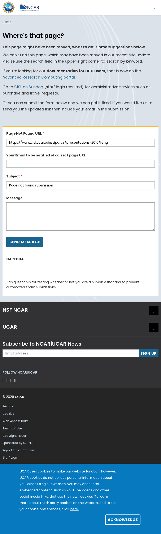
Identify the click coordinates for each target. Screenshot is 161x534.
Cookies (8, 414)
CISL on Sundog (28, 86)
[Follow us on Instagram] (12, 380)
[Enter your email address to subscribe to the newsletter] (71, 353)
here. (74, 509)
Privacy (8, 406)
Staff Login (10, 457)
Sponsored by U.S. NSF (18, 443)
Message (14, 198)
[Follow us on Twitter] (8, 380)
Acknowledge (123, 519)
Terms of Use (12, 428)
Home (7, 22)
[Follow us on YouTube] (15, 380)
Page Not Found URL (24, 133)
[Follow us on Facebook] (4, 380)
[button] (153, 310)
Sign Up (148, 353)
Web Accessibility (15, 421)
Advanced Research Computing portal (39, 77)
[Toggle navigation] (155, 7)
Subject (13, 176)
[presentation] (38, 271)
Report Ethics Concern (19, 450)
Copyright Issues (15, 436)
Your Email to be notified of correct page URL (46, 155)
